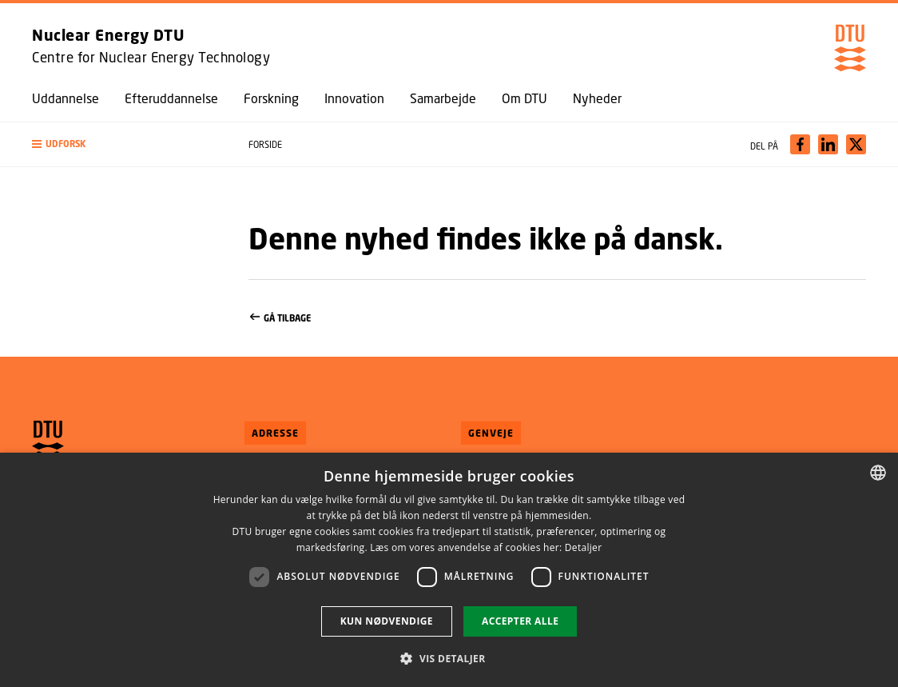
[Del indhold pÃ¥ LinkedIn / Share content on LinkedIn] (828, 144)
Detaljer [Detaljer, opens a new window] (583, 547)
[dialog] (449, 570)
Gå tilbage (557, 319)
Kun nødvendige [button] (386, 621)
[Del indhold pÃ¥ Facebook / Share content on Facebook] (800, 144)
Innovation (354, 98)
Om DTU (524, 98)
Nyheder (597, 98)
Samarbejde (443, 98)
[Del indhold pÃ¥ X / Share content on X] (856, 144)
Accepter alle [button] (520, 621)
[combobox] (878, 473)
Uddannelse (65, 98)
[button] (124, 144)
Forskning (271, 98)
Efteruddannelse (171, 98)
